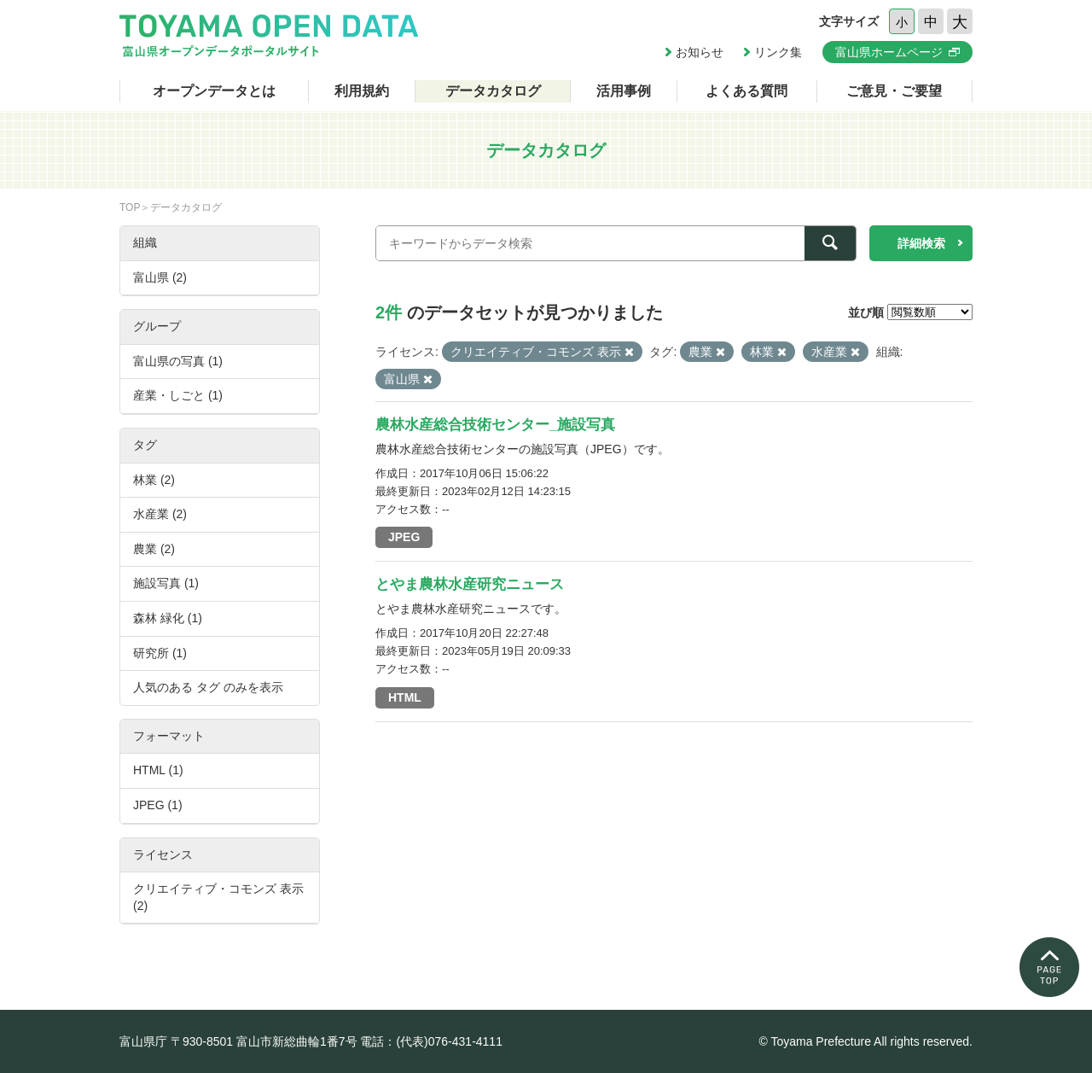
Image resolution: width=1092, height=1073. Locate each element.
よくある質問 (746, 91)
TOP (129, 207)
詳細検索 (921, 243)
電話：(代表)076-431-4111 (431, 1041)
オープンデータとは (214, 91)
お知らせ (699, 52)
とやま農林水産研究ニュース (469, 584)
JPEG (404, 537)
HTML (404, 697)
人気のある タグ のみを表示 (208, 687)
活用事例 (623, 91)
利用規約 (361, 91)
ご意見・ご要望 (894, 91)
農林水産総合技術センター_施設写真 (495, 425)
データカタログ (493, 91)
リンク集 (778, 52)
